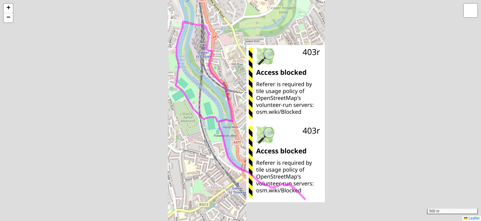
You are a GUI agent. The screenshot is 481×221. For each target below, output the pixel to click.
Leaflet (471, 218)
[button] (8, 8)
